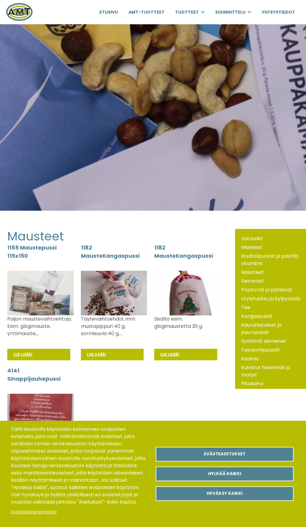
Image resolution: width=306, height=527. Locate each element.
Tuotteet (187, 12)
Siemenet (252, 280)
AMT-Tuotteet (146, 12)
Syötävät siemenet (263, 341)
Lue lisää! (22, 354)
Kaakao (250, 358)
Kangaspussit (257, 316)
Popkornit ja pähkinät (266, 289)
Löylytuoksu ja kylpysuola (270, 298)
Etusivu (108, 12)
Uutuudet (252, 238)
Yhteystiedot (278, 12)
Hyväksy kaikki (225, 493)
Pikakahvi (252, 383)
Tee (245, 307)
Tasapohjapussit (260, 349)
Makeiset (252, 247)
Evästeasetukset (224, 454)
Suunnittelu (230, 12)
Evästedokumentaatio (34, 512)
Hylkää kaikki (224, 474)
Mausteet (252, 272)
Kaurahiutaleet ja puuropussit (261, 328)
